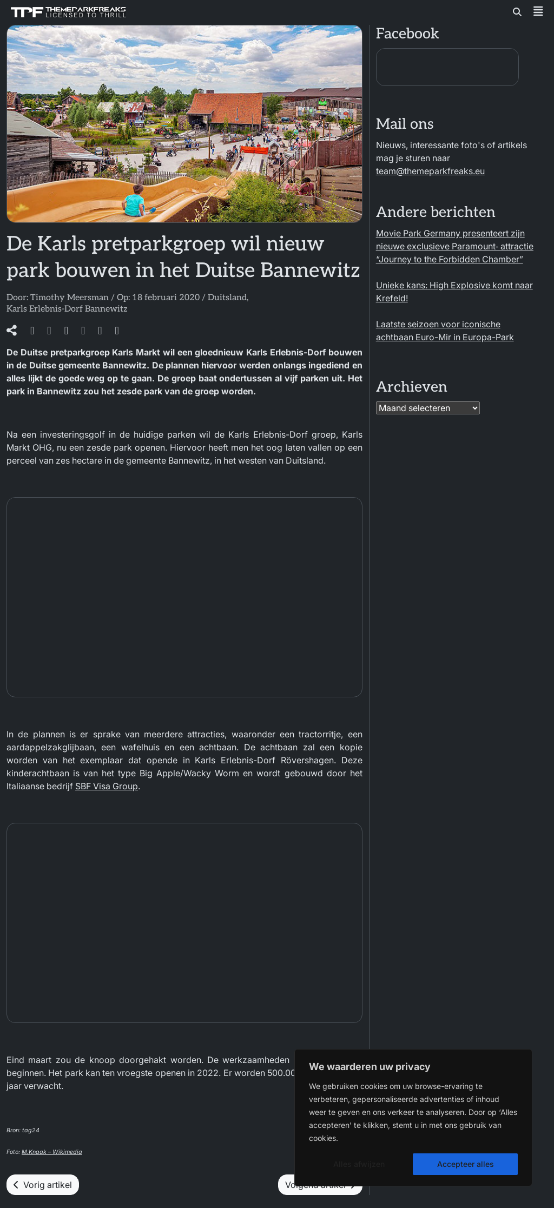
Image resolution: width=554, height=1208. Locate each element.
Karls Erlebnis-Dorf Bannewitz (67, 309)
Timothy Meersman (69, 298)
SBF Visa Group (106, 786)
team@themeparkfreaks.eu (430, 171)
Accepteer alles (465, 1164)
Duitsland (227, 298)
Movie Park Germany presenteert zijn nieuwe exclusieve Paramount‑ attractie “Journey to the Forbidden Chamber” (454, 246)
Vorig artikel (43, 1184)
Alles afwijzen (359, 1164)
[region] (413, 1117)
